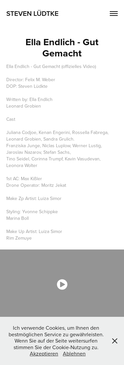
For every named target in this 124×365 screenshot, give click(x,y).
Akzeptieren (44, 353)
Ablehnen (74, 353)
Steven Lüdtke (32, 13)
